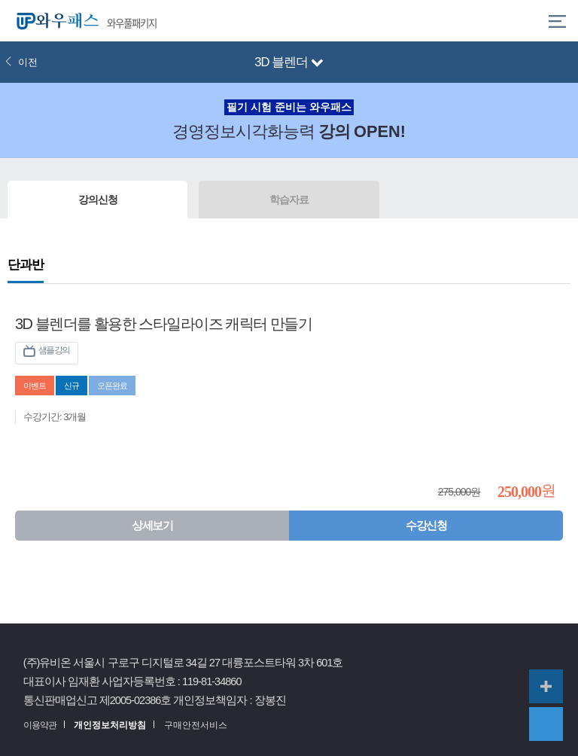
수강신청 (426, 525)
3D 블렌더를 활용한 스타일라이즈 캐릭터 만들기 (163, 324)
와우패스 (54, 20)
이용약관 (39, 725)
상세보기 (152, 525)
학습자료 (289, 200)
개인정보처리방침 (110, 725)
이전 (21, 62)
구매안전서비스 (195, 725)
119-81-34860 (212, 681)
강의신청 (97, 200)
